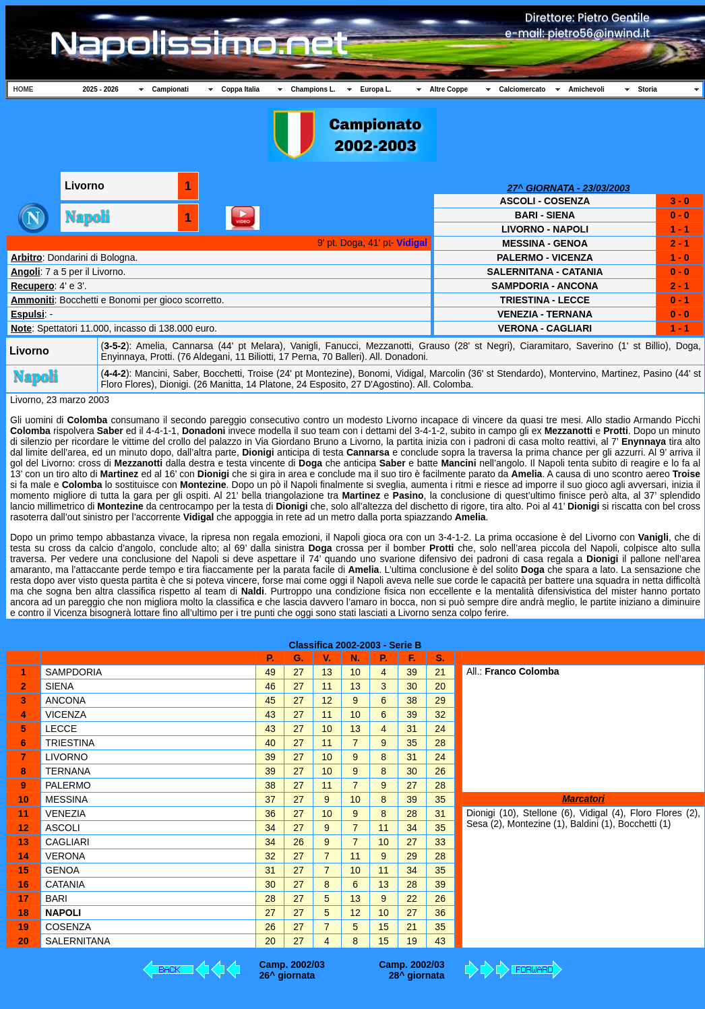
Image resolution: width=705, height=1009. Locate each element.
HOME (23, 89)
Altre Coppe (449, 89)
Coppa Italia (241, 89)
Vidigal (411, 242)
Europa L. (376, 89)
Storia (647, 89)
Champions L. (313, 89)
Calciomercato (522, 89)
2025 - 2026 (101, 89)
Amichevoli (587, 89)
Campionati (170, 89)
